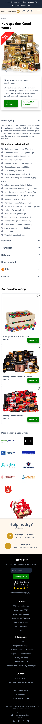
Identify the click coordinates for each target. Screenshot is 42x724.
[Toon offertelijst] (28, 11)
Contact (21, 641)
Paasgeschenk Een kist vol (16, 336)
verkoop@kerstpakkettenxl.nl (22, 96)
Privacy (20, 713)
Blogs (21, 630)
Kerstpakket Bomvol (13, 415)
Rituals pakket (21, 626)
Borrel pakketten (21, 622)
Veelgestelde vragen (21, 645)
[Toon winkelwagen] (33, 11)
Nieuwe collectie (10, 103)
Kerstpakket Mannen (21, 614)
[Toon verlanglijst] (24, 11)
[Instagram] (14, 721)
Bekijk (31, 340)
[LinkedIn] (28, 721)
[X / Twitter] (19, 721)
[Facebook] (23, 721)
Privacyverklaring (21, 658)
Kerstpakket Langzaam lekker (17, 376)
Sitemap (20, 717)
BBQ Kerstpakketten (21, 606)
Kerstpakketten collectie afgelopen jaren (21, 666)
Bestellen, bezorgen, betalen (21, 649)
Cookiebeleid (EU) (21, 662)
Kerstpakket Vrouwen (21, 618)
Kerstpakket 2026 (21, 610)
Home (3, 18)
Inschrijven (19, 576)
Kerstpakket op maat (28, 103)
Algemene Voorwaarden (21, 653)
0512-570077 (21, 678)
